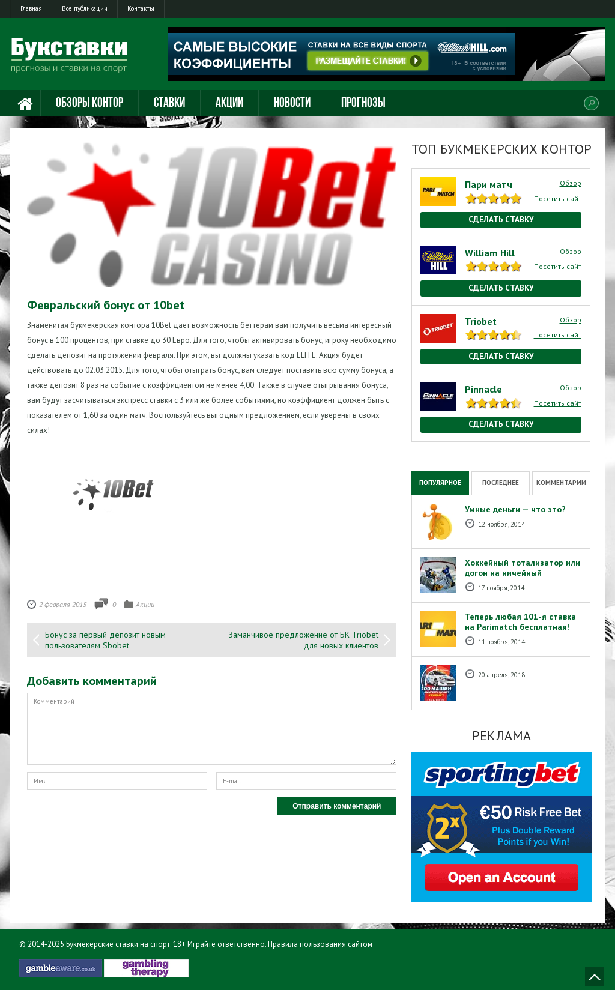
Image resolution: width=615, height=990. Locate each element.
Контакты (140, 8)
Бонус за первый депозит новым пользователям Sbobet (105, 640)
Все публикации (85, 8)
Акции (229, 103)
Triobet (481, 321)
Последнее (500, 482)
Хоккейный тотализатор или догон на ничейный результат (522, 572)
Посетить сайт (557, 198)
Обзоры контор (89, 103)
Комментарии (561, 482)
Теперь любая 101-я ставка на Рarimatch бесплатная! (520, 621)
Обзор (570, 182)
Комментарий (211, 729)
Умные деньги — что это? (515, 509)
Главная (31, 8)
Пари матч (488, 184)
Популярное (440, 482)
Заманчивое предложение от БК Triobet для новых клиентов (303, 640)
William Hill (490, 253)
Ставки (169, 103)
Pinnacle (483, 389)
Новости (292, 103)
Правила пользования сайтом (320, 944)
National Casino (437, 447)
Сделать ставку (500, 219)
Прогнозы (363, 103)
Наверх (594, 976)
